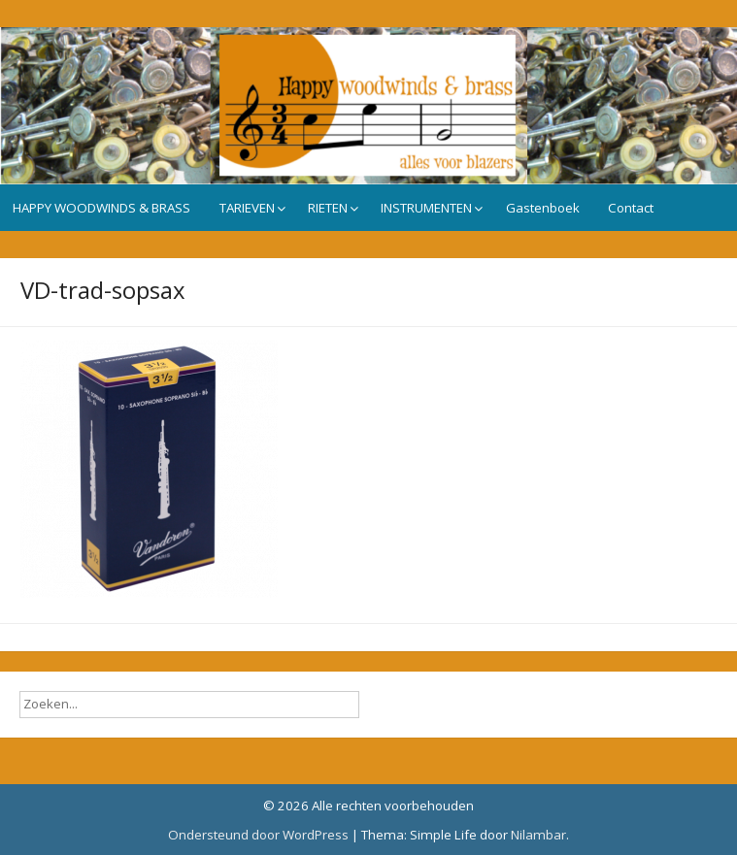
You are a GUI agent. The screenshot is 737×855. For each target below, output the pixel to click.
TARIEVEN (247, 207)
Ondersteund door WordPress (258, 834)
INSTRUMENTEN (426, 207)
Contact (630, 207)
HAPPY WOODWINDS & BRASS (101, 207)
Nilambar (538, 834)
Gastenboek (543, 207)
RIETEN (328, 207)
